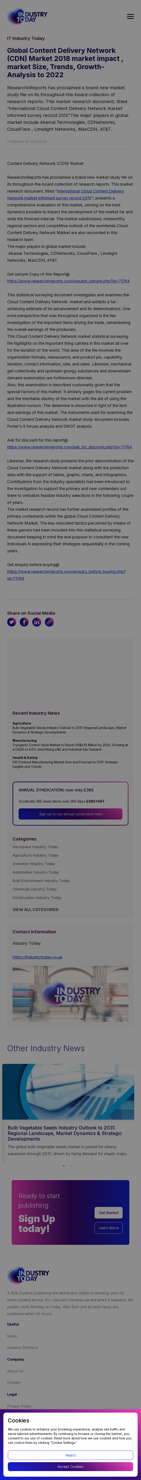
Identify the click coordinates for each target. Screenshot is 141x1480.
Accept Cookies (70, 1466)
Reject (70, 1455)
